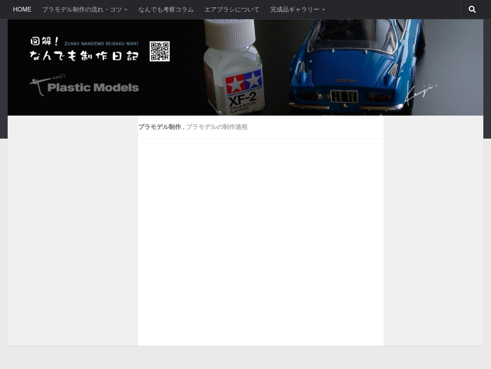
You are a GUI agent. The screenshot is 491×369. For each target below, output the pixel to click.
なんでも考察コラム (166, 9)
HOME (22, 9)
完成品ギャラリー (295, 9)
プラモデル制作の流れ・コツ (82, 9)
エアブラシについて (232, 9)
